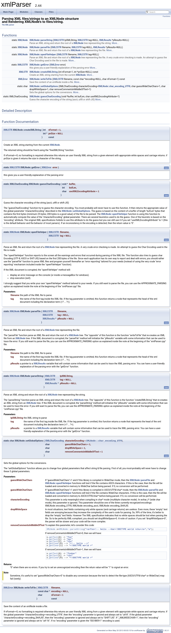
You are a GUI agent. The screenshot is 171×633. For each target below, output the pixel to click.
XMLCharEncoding (54, 440)
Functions (166, 16)
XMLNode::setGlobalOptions (44, 86)
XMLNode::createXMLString (44, 72)
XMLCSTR (59, 40)
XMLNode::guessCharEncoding (45, 96)
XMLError (55, 64)
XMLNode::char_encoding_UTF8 (114, 86)
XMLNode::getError (39, 64)
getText (53, 537)
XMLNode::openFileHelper (43, 54)
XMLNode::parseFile (40, 47)
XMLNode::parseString (41, 40)
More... (115, 43)
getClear (54, 543)
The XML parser (8, 25)
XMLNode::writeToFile (41, 79)
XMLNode (23, 40)
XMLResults (105, 40)
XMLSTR (23, 72)
